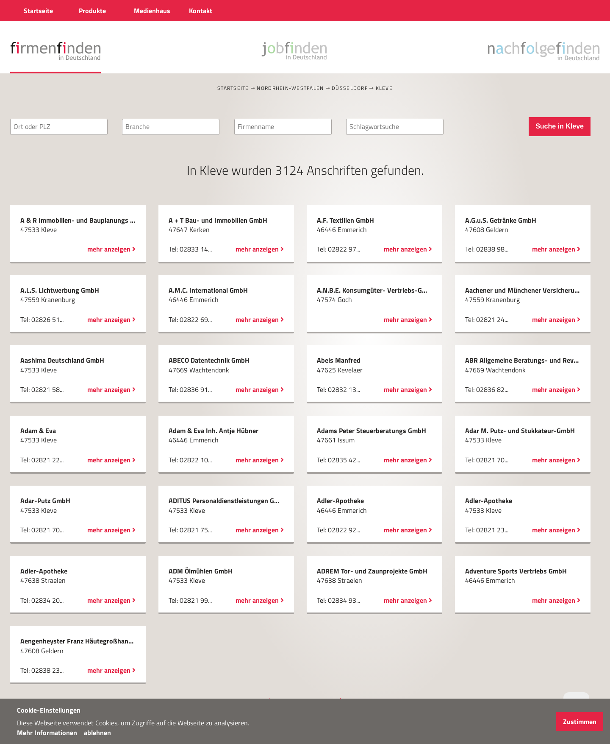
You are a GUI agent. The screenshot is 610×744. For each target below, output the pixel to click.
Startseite (233, 88)
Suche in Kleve (559, 126)
